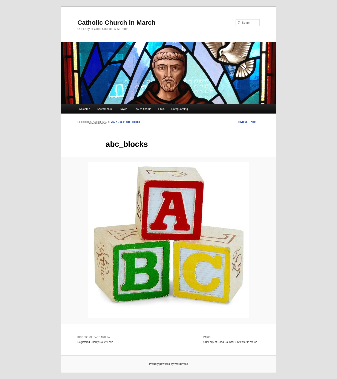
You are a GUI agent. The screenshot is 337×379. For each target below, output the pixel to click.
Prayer (123, 108)
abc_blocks (133, 121)
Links (161, 108)
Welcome (84, 108)
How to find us (142, 108)
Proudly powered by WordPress (168, 363)
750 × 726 (117, 121)
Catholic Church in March (116, 22)
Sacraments (104, 108)
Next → (255, 121)
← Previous (240, 121)
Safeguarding (179, 108)
